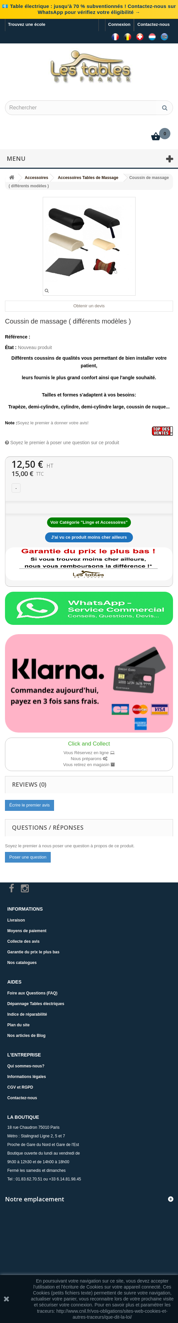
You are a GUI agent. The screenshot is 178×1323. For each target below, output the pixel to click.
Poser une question (27, 857)
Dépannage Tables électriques (35, 1003)
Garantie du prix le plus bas (33, 952)
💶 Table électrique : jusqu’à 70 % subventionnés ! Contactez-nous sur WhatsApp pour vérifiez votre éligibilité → (89, 9)
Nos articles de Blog (26, 1035)
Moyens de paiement (26, 931)
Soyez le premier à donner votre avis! (53, 422)
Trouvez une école (26, 24)
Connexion (119, 24)
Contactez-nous (154, 24)
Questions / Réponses (48, 827)
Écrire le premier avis (29, 805)
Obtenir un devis (89, 305)
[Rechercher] (164, 107)
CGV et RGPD (20, 1087)
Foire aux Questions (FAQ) (32, 993)
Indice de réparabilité (27, 1014)
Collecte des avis (23, 941)
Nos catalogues (22, 962)
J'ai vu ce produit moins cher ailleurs (89, 537)
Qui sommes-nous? (25, 1066)
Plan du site (18, 1025)
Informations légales (26, 1076)
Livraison (16, 920)
